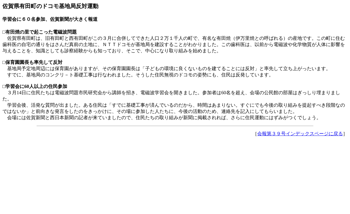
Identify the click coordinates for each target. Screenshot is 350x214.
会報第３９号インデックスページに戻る (300, 133)
